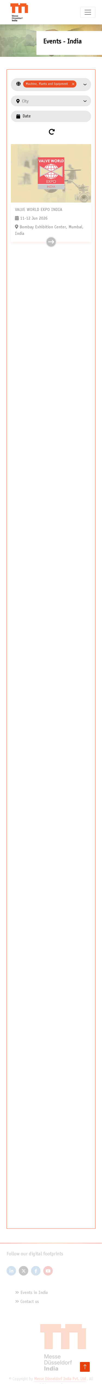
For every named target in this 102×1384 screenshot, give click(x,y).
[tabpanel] (51, 649)
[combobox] (53, 84)
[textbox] (54, 101)
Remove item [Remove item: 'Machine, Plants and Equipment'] (73, 84)
